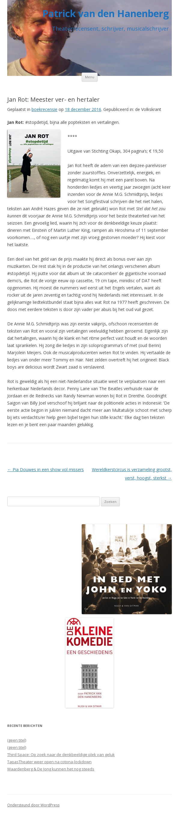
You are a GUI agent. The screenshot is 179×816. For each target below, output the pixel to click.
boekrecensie (44, 109)
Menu (89, 77)
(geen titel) (16, 740)
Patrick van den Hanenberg (105, 13)
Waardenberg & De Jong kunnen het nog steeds (50, 769)
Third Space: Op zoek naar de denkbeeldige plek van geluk (61, 754)
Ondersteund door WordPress (33, 805)
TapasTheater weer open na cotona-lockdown (49, 761)
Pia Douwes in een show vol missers (45, 469)
